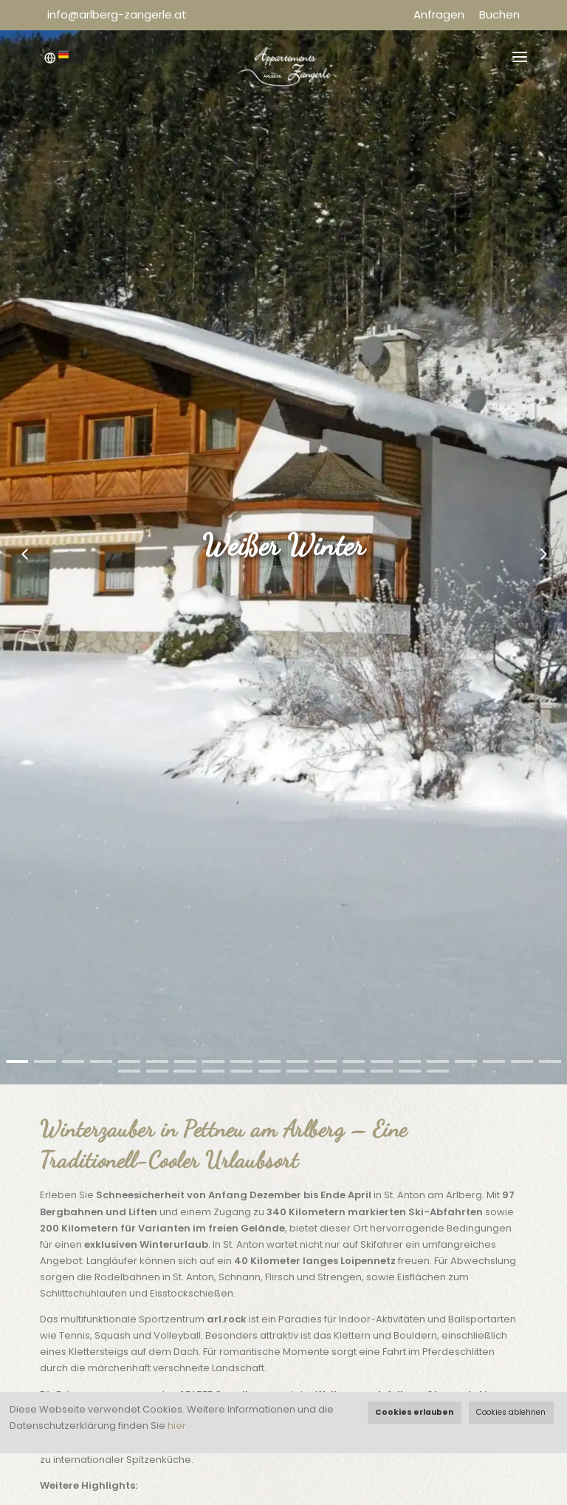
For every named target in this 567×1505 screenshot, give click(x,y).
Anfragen (438, 14)
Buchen (499, 14)
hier (177, 1426)
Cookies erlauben (414, 1412)
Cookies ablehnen (511, 1412)
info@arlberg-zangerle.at (117, 14)
